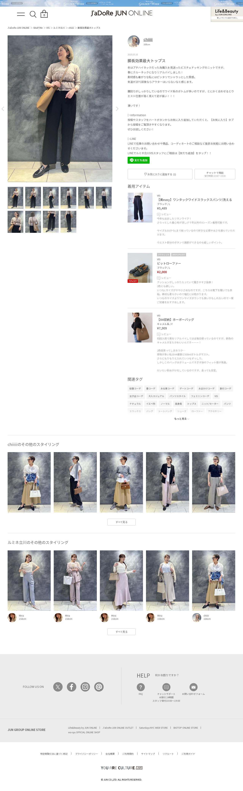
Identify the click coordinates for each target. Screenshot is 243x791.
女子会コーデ (136, 396)
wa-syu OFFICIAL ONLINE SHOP (84, 732)
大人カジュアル (156, 396)
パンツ (227, 403)
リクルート (168, 753)
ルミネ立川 (59, 27)
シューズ (181, 411)
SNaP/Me (38, 27)
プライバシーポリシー (86, 753)
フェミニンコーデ (200, 396)
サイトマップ (148, 753)
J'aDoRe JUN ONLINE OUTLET (118, 727)
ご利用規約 (128, 753)
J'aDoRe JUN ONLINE (18, 27)
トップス (191, 403)
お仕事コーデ (167, 388)
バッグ (149, 411)
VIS (48, 27)
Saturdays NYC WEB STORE (153, 727)
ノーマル (165, 403)
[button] (3, 109)
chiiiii (71, 27)
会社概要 (110, 753)
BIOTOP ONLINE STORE (186, 727)
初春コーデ (135, 388)
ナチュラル (135, 403)
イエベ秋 (150, 403)
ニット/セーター (210, 403)
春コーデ (150, 388)
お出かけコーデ (207, 388)
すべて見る (122, 522)
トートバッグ (165, 411)
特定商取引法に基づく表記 (54, 753)
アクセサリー (215, 411)
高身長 (178, 403)
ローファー (197, 411)
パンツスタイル (178, 396)
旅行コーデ (225, 388)
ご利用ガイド (188, 753)
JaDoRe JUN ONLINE (121, 13)
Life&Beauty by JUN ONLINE (82, 727)
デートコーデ (186, 388)
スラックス (135, 411)
